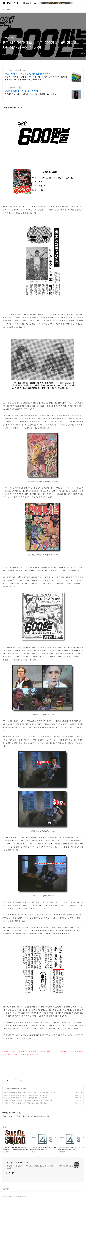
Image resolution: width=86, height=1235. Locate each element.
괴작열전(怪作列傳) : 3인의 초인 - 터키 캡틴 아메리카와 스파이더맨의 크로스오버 (26, 1134)
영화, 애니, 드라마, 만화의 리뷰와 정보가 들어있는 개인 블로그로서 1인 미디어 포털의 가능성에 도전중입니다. (39, 1200)
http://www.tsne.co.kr (13, 70)
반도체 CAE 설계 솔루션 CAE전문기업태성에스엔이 (27, 74)
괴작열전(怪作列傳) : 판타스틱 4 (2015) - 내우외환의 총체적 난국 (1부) (24, 1131)
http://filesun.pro (11, 87)
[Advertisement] (43, 1089)
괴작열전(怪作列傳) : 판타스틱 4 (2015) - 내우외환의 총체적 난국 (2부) (24, 1128)
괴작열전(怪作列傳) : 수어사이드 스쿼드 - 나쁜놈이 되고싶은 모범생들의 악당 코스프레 (28, 1126)
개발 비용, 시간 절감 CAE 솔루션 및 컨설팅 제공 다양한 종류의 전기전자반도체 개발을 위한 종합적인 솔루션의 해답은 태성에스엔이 (36, 78)
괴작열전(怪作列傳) (10, 1122)
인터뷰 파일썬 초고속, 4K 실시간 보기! (21, 91)
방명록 (9, 9)
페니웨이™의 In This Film (17, 1196)
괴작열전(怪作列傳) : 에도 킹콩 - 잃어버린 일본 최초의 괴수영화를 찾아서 (24, 1136)
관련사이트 (5, 1222)
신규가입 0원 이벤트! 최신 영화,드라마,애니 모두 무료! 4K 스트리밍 (30, 94)
